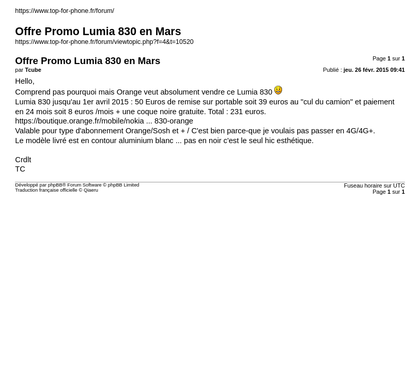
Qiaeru (91, 190)
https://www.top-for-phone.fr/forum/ (64, 10)
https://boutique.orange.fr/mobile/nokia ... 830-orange (104, 121)
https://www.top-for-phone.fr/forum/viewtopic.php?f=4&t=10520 (104, 41)
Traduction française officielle (46, 190)
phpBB (55, 185)
